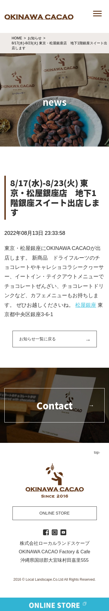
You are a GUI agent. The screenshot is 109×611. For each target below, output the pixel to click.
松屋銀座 (85, 305)
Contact (54, 405)
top (96, 452)
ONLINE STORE (55, 513)
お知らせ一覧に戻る (37, 339)
